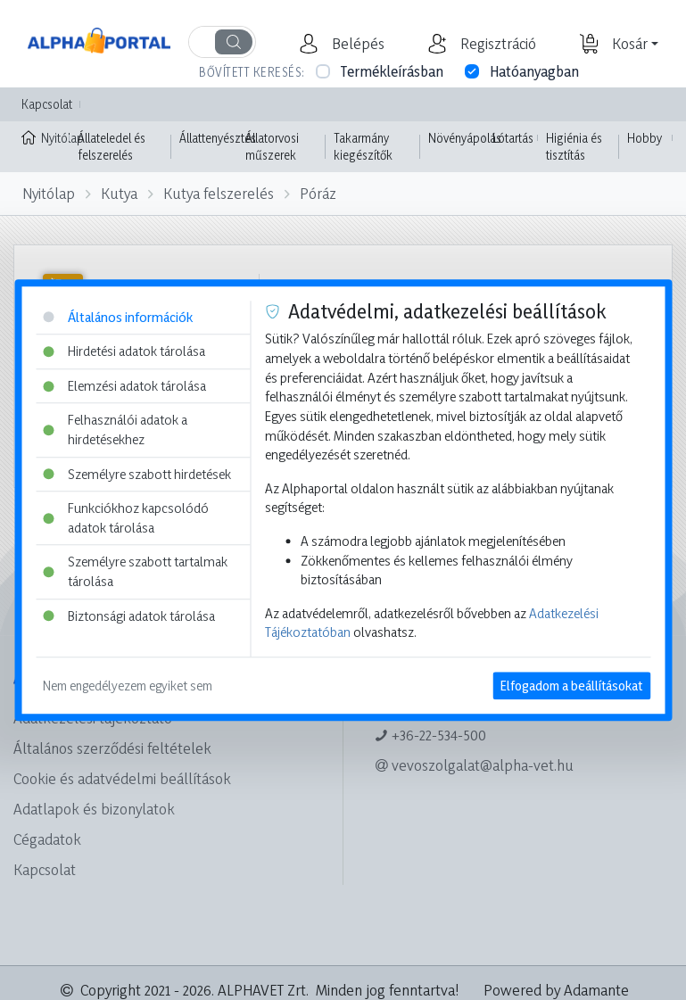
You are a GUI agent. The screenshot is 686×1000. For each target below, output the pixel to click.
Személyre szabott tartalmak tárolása (135, 572)
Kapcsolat (46, 104)
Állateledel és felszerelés (111, 146)
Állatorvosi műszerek (272, 146)
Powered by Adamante (556, 989)
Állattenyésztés (217, 137)
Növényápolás (464, 137)
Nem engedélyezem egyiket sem (127, 685)
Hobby (644, 137)
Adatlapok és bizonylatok (94, 808)
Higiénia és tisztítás (574, 146)
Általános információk (118, 317)
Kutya (119, 193)
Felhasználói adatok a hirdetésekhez (115, 430)
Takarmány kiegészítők (363, 146)
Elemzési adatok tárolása (124, 385)
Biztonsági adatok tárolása (129, 615)
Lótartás (512, 137)
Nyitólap (45, 136)
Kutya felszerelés (218, 193)
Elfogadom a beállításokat (571, 685)
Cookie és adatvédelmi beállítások (122, 778)
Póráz (318, 193)
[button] (356, 44)
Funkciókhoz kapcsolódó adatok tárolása (126, 518)
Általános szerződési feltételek (112, 748)
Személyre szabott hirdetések (137, 474)
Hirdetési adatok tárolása (124, 351)
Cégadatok (47, 839)
